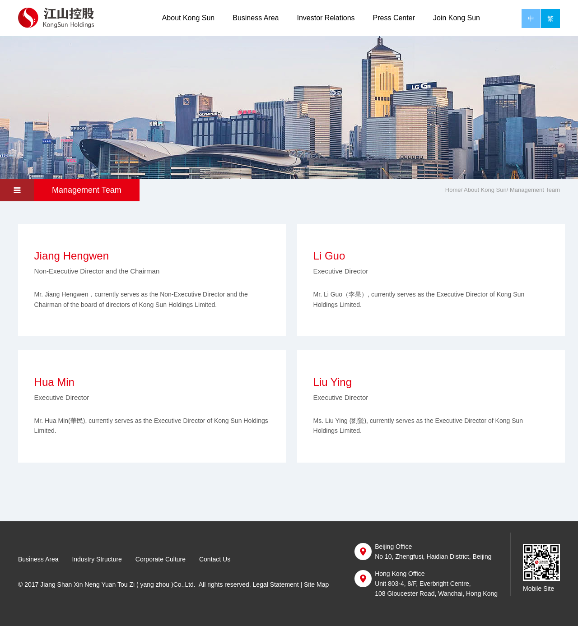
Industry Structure (97, 559)
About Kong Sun (188, 18)
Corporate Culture (160, 559)
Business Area (256, 18)
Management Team (86, 190)
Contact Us (214, 559)
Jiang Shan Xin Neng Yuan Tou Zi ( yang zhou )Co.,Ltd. (118, 584)
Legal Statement (276, 584)
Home (453, 189)
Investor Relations (325, 18)
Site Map (316, 584)
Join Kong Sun (456, 18)
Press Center (394, 18)
